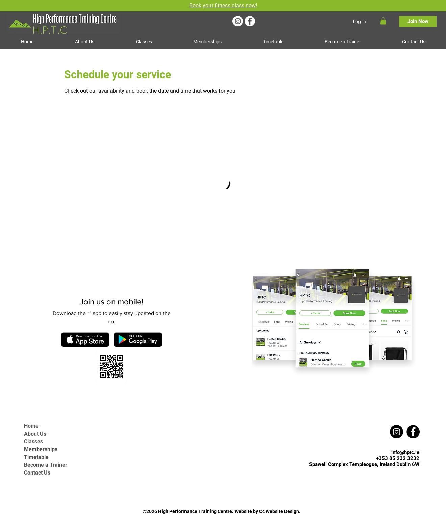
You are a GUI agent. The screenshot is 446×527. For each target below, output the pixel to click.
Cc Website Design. (279, 511)
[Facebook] (250, 21)
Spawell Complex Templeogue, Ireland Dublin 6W (364, 464)
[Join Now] (418, 21)
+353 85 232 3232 (397, 458)
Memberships (40, 449)
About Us (35, 434)
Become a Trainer (45, 465)
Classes (33, 441)
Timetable (36, 457)
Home (31, 426)
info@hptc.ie (405, 452)
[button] (383, 21)
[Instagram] (237, 21)
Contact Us (37, 472)
